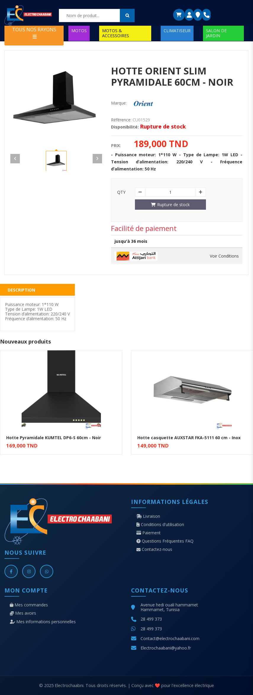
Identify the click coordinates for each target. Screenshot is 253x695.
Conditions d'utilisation (160, 524)
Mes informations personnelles (43, 621)
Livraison (148, 516)
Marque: (119, 103)
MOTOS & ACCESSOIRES (115, 33)
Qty (121, 192)
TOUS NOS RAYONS (34, 32)
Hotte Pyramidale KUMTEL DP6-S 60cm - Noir (53, 437)
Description (21, 290)
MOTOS (79, 30)
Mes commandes (29, 605)
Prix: (116, 145)
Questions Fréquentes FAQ (165, 541)
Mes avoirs (23, 613)
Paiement (148, 532)
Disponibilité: (125, 127)
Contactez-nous (154, 549)
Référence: (121, 120)
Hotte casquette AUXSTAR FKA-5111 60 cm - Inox (189, 437)
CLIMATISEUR (177, 30)
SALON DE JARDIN (216, 33)
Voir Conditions (224, 256)
